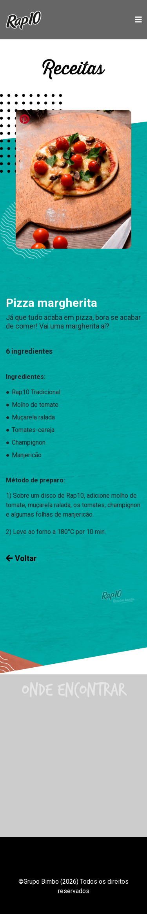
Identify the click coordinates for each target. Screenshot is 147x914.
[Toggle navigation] (138, 20)
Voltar (21, 558)
